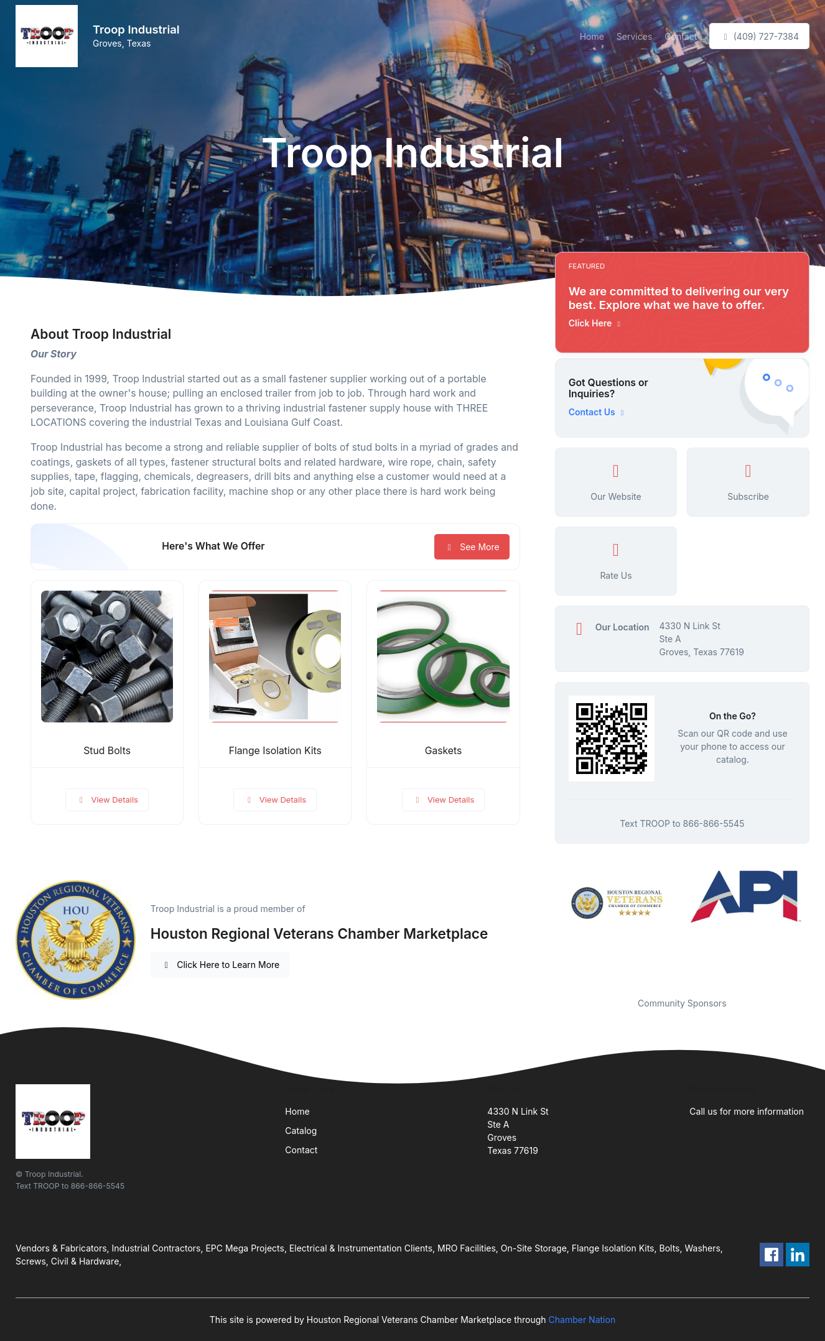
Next (819, 925)
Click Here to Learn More (220, 964)
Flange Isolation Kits (275, 751)
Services (634, 36)
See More (472, 546)
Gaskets (443, 751)
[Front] (49, 36)
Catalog (301, 1130)
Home (592, 36)
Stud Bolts (107, 751)
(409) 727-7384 (759, 36)
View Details (107, 799)
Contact (680, 36)
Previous (545, 925)
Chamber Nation (582, 1319)
